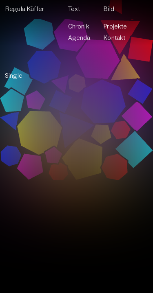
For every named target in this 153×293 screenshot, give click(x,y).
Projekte (115, 26)
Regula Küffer (24, 9)
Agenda (79, 38)
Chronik (78, 26)
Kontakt (114, 38)
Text (74, 9)
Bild (109, 9)
